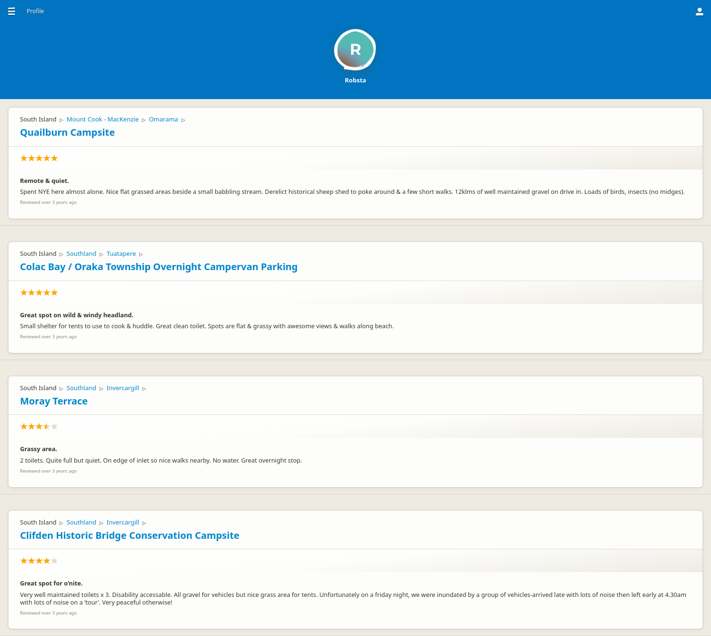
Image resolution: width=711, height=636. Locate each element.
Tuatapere (121, 253)
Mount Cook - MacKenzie (103, 119)
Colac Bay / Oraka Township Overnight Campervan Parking (159, 266)
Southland (81, 253)
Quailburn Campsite (67, 132)
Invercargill (123, 388)
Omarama (163, 119)
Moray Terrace (54, 400)
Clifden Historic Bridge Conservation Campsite (130, 535)
